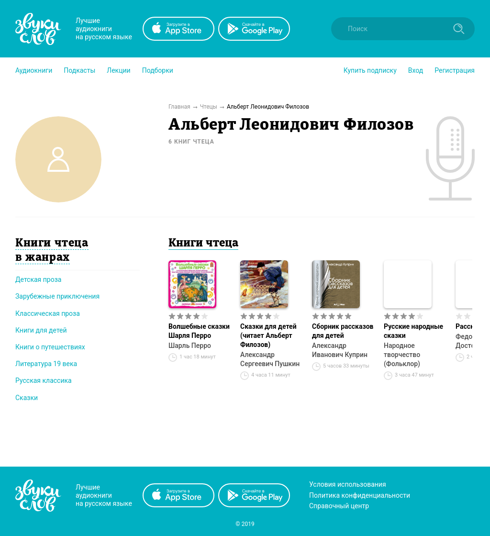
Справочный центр (339, 506)
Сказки (26, 398)
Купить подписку (370, 70)
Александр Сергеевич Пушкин (270, 359)
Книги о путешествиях (50, 347)
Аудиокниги (33, 70)
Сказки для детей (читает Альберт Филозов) (268, 335)
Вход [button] (415, 70)
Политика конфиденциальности (359, 495)
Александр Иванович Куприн (340, 350)
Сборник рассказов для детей (342, 331)
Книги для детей (41, 330)
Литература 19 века (46, 364)
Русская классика (43, 380)
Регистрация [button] (454, 70)
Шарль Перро (189, 345)
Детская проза (38, 279)
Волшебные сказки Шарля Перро (199, 331)
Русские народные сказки (413, 331)
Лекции (118, 70)
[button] (33, 70)
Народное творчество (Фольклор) (402, 355)
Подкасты (79, 70)
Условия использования (347, 484)
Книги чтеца (203, 243)
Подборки (157, 70)
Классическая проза (47, 313)
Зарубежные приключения (57, 296)
